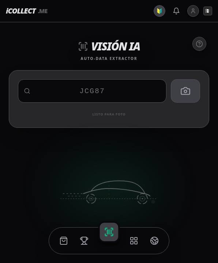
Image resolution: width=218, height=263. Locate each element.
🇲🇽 (208, 11)
